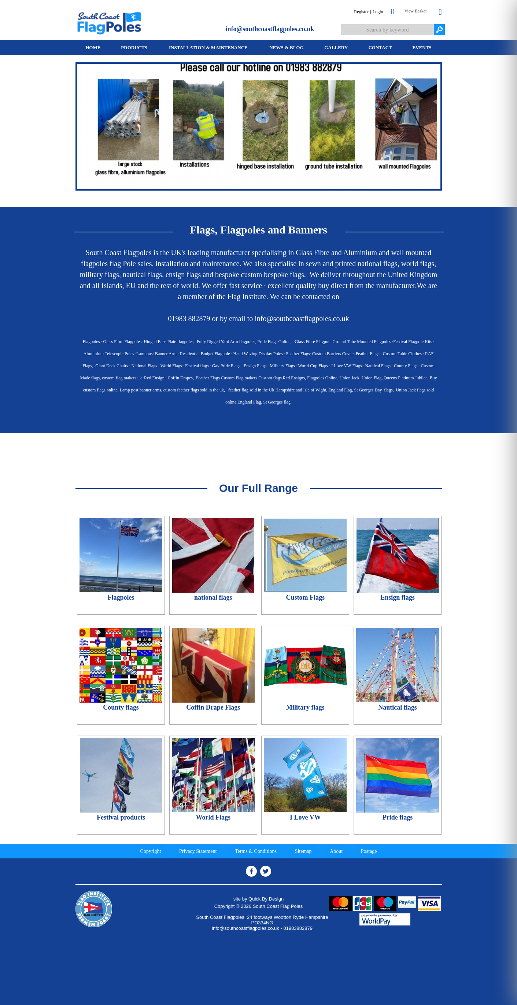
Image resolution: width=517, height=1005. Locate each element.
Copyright (150, 851)
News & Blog (286, 47)
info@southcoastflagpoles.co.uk (270, 29)
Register (361, 11)
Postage (369, 851)
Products (134, 47)
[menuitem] (93, 47)
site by (258, 899)
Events (422, 47)
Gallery (336, 47)
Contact (380, 47)
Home (92, 47)
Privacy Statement (198, 851)
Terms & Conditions (256, 851)
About (336, 851)
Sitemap (303, 851)
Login (378, 11)
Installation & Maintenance (208, 47)
